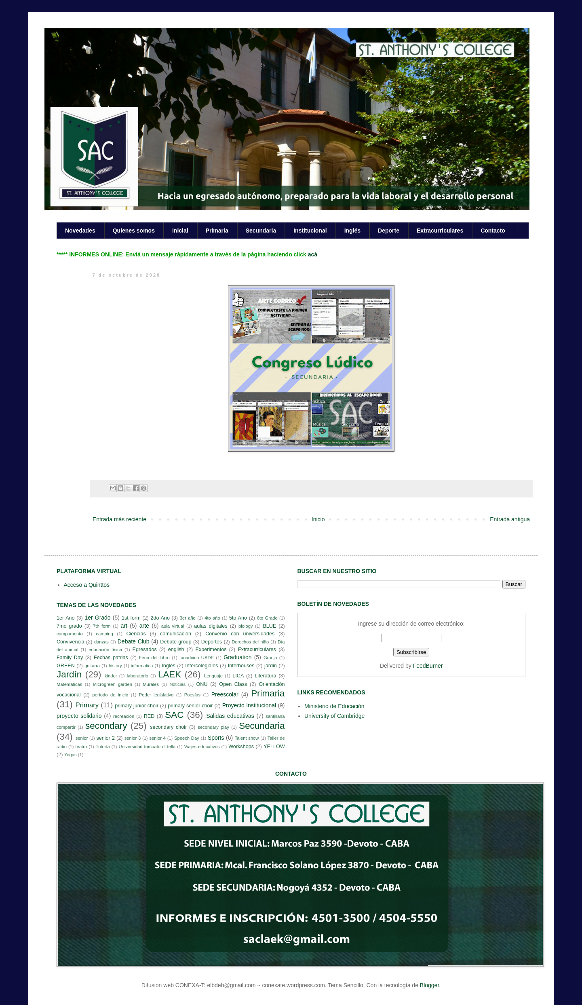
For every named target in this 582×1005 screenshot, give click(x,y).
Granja (270, 657)
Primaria (217, 230)
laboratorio (137, 675)
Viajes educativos (202, 746)
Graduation (237, 657)
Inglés (352, 230)
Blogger (429, 985)
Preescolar (224, 694)
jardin (270, 666)
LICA (238, 676)
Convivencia (70, 642)
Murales (151, 684)
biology (245, 626)
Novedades (80, 230)
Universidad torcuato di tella (147, 746)
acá (312, 254)
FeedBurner (428, 665)
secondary (106, 726)
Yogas (70, 754)
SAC (174, 715)
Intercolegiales (201, 666)
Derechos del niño (250, 641)
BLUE (269, 626)
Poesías (192, 694)
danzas (101, 641)
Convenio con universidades (239, 634)
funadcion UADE (196, 657)
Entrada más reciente (119, 519)
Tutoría (103, 746)
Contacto (493, 230)
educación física (105, 649)
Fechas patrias (111, 657)
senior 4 (157, 738)
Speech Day (186, 738)
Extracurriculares (440, 230)
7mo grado (69, 626)
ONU (202, 684)
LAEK (169, 674)
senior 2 (105, 738)
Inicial (180, 230)
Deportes (211, 642)
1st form (131, 618)
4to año (212, 618)
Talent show (247, 738)
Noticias (177, 684)
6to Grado (267, 618)
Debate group (175, 642)
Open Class (233, 684)
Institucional (310, 230)
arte (144, 625)
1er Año (66, 618)
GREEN (66, 666)
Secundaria (261, 230)
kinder (111, 675)
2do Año (159, 618)
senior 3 (132, 738)
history (115, 665)
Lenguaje (213, 675)
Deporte (388, 230)
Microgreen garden (112, 684)
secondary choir (168, 727)
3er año (188, 618)
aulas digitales (210, 626)
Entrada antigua (510, 519)
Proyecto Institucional (249, 705)
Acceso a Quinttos (87, 585)
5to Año (238, 618)
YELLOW (274, 746)
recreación (123, 716)
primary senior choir (190, 706)
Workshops (241, 746)
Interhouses (241, 666)
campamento (70, 633)
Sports (216, 737)
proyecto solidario (79, 716)
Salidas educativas (230, 716)
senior (82, 738)
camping (104, 633)
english (176, 649)
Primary (87, 705)
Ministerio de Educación (334, 706)
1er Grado (97, 617)
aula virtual (172, 626)
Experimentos (211, 649)
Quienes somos (134, 230)
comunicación (175, 634)
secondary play (213, 727)
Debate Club (134, 641)
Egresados (145, 649)
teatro (81, 746)
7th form (102, 626)
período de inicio (111, 694)
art (124, 625)
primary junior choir (136, 706)
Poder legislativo (156, 694)
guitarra (92, 665)
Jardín (69, 674)
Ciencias (136, 634)
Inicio (318, 519)
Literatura (265, 676)
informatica (142, 665)
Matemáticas (69, 684)
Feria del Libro (154, 657)
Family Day (70, 657)
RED (149, 716)
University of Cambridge (334, 716)
